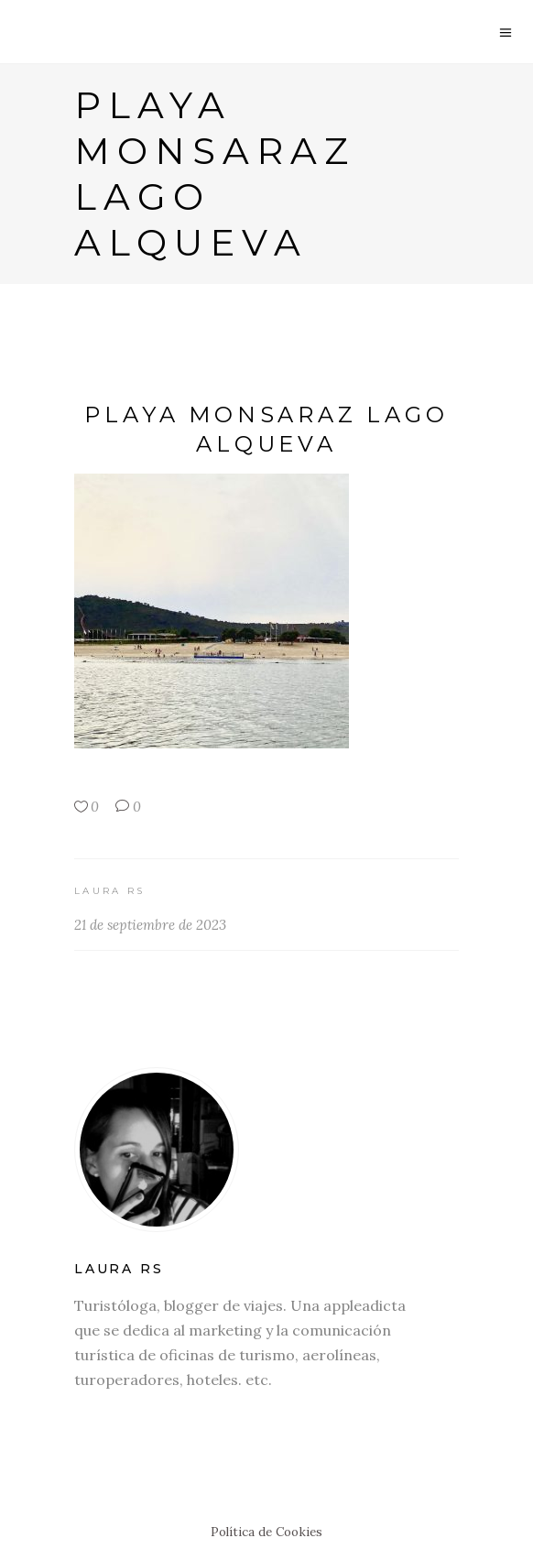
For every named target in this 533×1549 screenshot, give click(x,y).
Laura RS (109, 891)
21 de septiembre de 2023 (150, 924)
